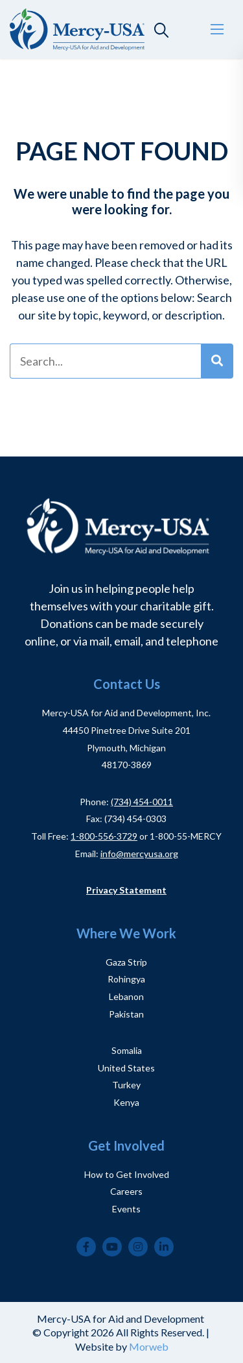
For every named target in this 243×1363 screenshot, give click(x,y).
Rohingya (126, 978)
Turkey (126, 1084)
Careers (126, 1191)
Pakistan (126, 1013)
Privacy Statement (126, 889)
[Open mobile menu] (217, 29)
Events (126, 1208)
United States (126, 1067)
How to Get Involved (126, 1174)
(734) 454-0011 (142, 801)
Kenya (126, 1102)
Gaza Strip (126, 962)
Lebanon (126, 996)
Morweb (148, 1346)
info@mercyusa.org (139, 853)
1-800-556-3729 (104, 836)
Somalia (126, 1050)
